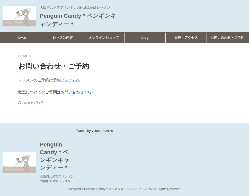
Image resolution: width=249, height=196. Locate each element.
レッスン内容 (63, 38)
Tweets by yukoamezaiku (94, 131)
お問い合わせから (76, 92)
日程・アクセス (186, 38)
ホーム (21, 38)
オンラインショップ (104, 38)
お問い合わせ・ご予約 (227, 38)
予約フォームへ (66, 80)
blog (144, 38)
